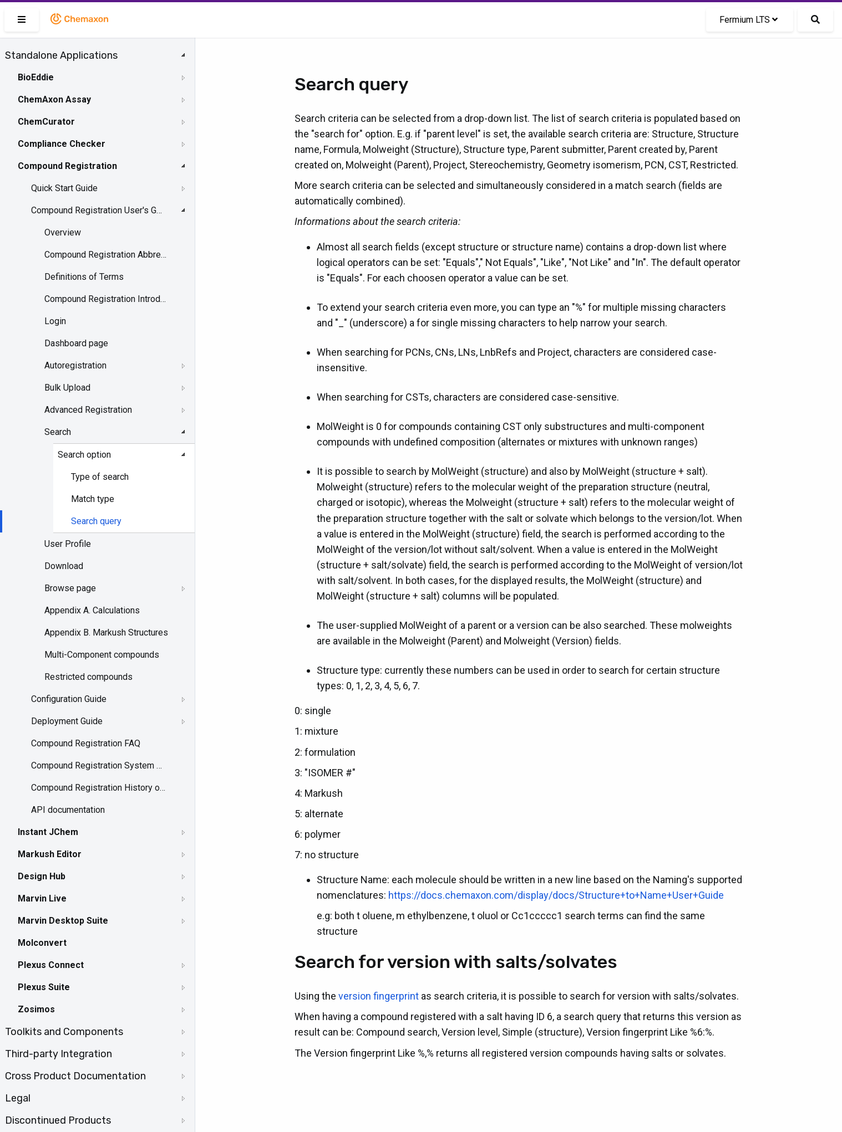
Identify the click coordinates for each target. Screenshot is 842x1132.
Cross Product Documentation (75, 1076)
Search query (96, 521)
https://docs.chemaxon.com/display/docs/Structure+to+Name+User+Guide (556, 895)
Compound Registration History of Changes (98, 787)
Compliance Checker (61, 144)
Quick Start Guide (64, 188)
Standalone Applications (61, 55)
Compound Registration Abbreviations (106, 254)
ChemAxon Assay (54, 99)
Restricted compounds (88, 677)
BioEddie (36, 77)
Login (55, 321)
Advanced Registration (88, 409)
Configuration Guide (68, 699)
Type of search (100, 477)
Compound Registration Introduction (106, 299)
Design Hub (41, 876)
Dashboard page (76, 343)
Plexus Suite (44, 987)
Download (63, 566)
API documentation (68, 810)
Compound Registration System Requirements (98, 765)
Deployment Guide (67, 721)
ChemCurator (46, 121)
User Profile (67, 544)
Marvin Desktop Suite (63, 920)
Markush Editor (50, 854)
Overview (62, 232)
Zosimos (36, 1009)
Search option (84, 454)
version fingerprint (378, 996)
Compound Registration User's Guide (98, 210)
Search (57, 432)
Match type (92, 499)
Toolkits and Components (64, 1032)
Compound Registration (67, 166)
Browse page (70, 588)
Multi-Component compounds (101, 654)
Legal (18, 1098)
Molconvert (42, 943)
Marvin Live (42, 898)
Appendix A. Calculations (92, 610)
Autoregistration (75, 365)
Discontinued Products (58, 1120)
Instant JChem (48, 832)
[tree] (97, 587)
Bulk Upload (67, 387)
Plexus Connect (51, 965)
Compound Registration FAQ (85, 743)
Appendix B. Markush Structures (106, 632)
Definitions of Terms (84, 277)
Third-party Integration (58, 1054)
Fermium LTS (748, 19)
